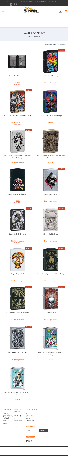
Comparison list (30, 420)
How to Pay (17, 415)
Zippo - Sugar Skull (17, 274)
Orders (28, 417)
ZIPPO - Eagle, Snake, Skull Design (50, 116)
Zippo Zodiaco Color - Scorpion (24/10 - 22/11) (17, 393)
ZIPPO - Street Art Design (50, 76)
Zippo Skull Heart (50, 312)
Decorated (37, 36)
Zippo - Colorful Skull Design (17, 194)
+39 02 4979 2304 (27, 1)
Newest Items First (50, 44)
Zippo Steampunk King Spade (17, 352)
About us (5, 413)
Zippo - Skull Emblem (50, 234)
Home (30, 36)
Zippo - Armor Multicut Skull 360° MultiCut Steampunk (50, 157)
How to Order (18, 417)
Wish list (28, 418)
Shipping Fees (18, 419)
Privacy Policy (18, 420)
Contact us (6, 420)
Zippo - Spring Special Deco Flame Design (50, 274)
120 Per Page (61, 44)
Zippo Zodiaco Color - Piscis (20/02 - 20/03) (50, 353)
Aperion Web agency (16, 450)
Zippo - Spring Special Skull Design (17, 312)
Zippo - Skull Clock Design (17, 234)
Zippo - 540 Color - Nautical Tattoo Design (17, 116)
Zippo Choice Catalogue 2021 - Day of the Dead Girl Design (17, 157)
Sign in (27, 413)
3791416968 (52, 1)
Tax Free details (7, 415)
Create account (30, 415)
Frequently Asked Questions (8, 417)
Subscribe (43, 431)
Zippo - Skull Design (50, 194)
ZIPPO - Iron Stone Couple (17, 76)
